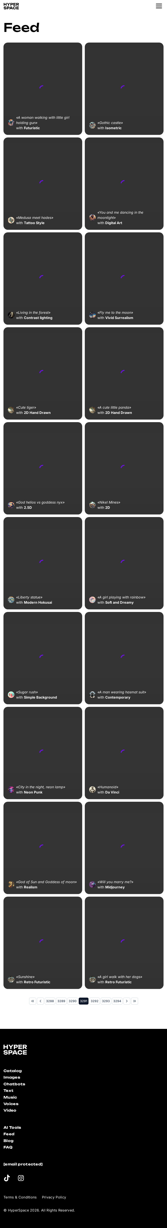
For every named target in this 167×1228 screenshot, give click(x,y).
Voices (10, 1104)
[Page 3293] (106, 1001)
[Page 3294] (117, 1001)
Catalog (12, 1071)
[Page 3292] (94, 1001)
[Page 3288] (50, 1001)
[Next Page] (126, 1001)
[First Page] (32, 1001)
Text (8, 1090)
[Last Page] (134, 1001)
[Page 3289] (61, 1001)
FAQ (7, 1147)
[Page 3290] (72, 1001)
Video (10, 1110)
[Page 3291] (84, 1001)
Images (11, 1077)
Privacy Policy (54, 1197)
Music (10, 1097)
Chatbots (14, 1084)
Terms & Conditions (20, 1197)
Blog (8, 1141)
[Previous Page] (40, 1001)
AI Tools (12, 1127)
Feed (8, 1134)
